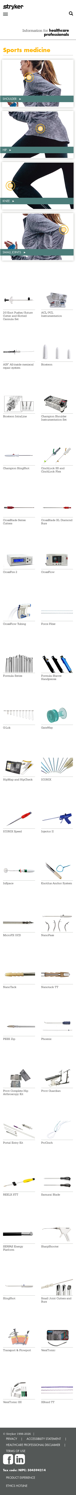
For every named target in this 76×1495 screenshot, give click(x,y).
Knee (7, 201)
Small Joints (12, 252)
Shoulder (10, 99)
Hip (5, 150)
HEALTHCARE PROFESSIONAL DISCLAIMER (33, 1445)
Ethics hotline (16, 1486)
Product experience (20, 1478)
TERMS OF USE (15, 1451)
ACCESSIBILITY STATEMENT (44, 1439)
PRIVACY (11, 1439)
